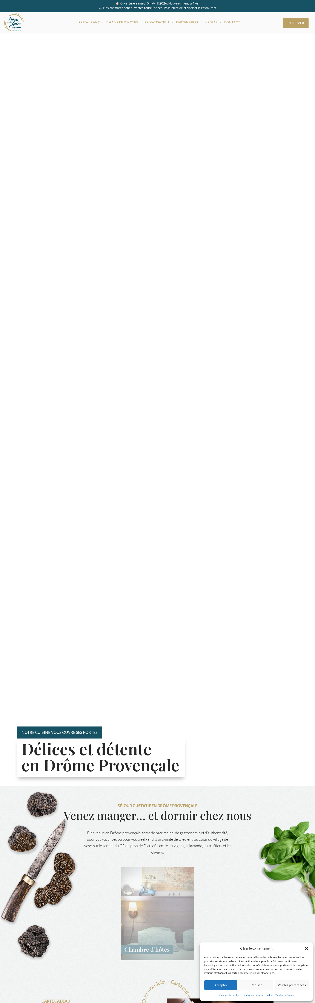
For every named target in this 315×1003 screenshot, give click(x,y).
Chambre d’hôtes (122, 22)
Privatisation (156, 22)
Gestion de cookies (229, 995)
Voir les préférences (292, 985)
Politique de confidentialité (258, 995)
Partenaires (187, 22)
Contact (232, 22)
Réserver (296, 23)
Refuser (256, 985)
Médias (211, 22)
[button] (306, 948)
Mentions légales (284, 995)
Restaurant (89, 22)
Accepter (220, 985)
